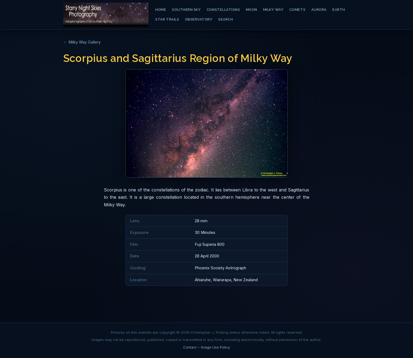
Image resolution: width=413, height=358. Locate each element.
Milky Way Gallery (85, 42)
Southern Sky (186, 10)
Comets (297, 10)
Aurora (319, 10)
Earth (338, 10)
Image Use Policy (215, 347)
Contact (190, 347)
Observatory (199, 19)
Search (225, 19)
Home (160, 10)
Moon (251, 10)
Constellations (223, 10)
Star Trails (167, 19)
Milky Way (273, 10)
